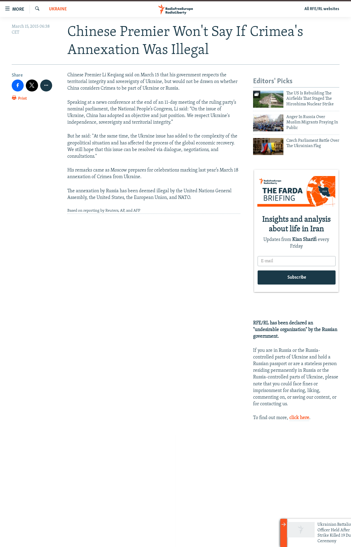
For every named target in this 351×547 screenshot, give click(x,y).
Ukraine (58, 9)
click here (299, 417)
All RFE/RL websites (321, 9)
